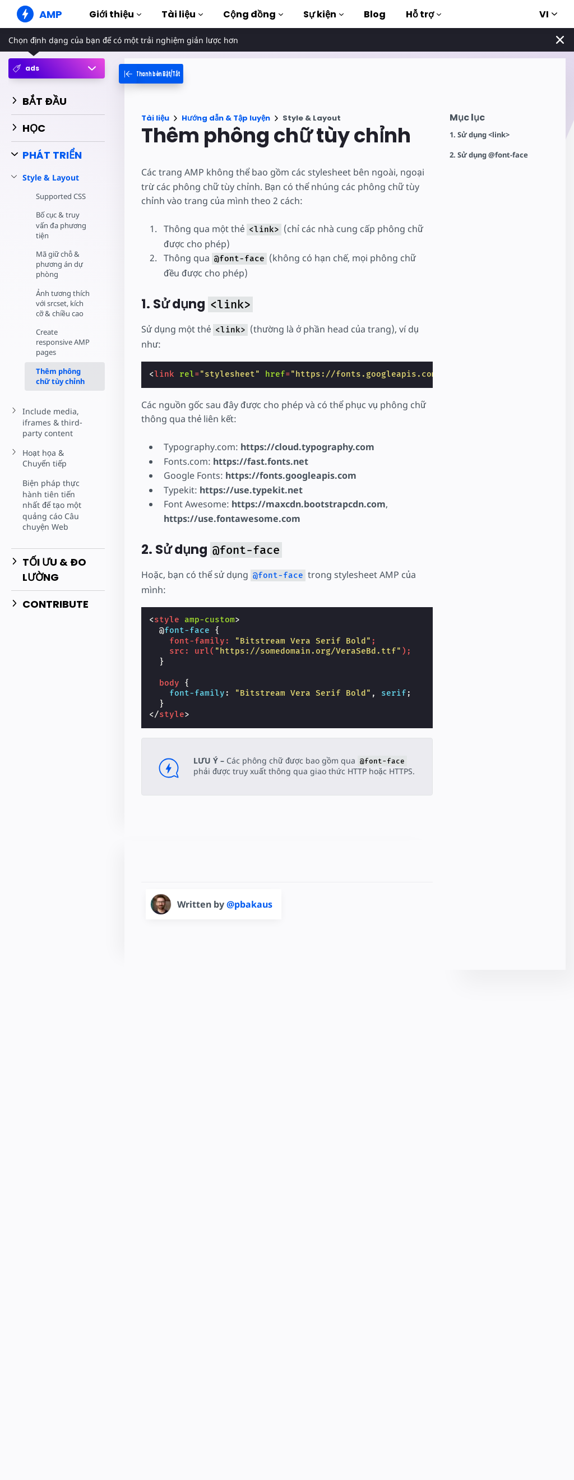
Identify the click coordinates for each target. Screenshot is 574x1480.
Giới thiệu (115, 14)
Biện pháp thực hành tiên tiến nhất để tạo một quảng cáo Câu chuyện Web (52, 515)
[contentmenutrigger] (502, 120)
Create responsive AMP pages (63, 352)
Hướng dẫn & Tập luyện (226, 118)
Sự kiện (323, 14)
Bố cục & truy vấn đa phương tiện (62, 225)
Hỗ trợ (423, 14)
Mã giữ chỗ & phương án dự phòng (60, 264)
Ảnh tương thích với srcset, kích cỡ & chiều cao (62, 308)
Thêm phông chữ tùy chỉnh (60, 386)
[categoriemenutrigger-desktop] (166, 74)
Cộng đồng (253, 14)
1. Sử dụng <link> (480, 135)
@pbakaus (249, 904)
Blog (375, 14)
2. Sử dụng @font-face (489, 155)
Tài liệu (182, 14)
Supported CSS (61, 196)
